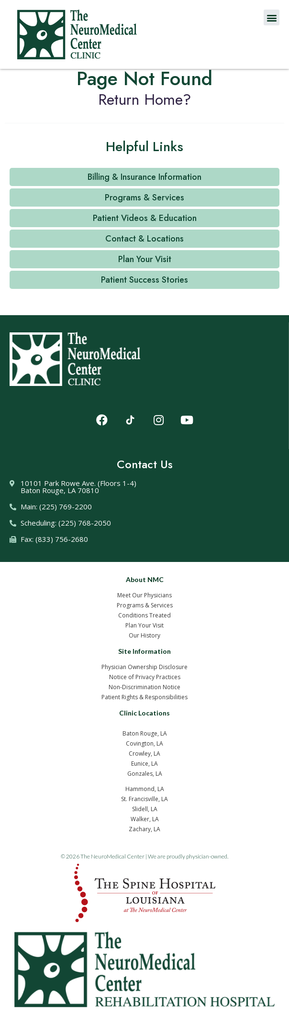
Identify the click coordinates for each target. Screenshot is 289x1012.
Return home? (144, 99)
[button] (271, 17)
